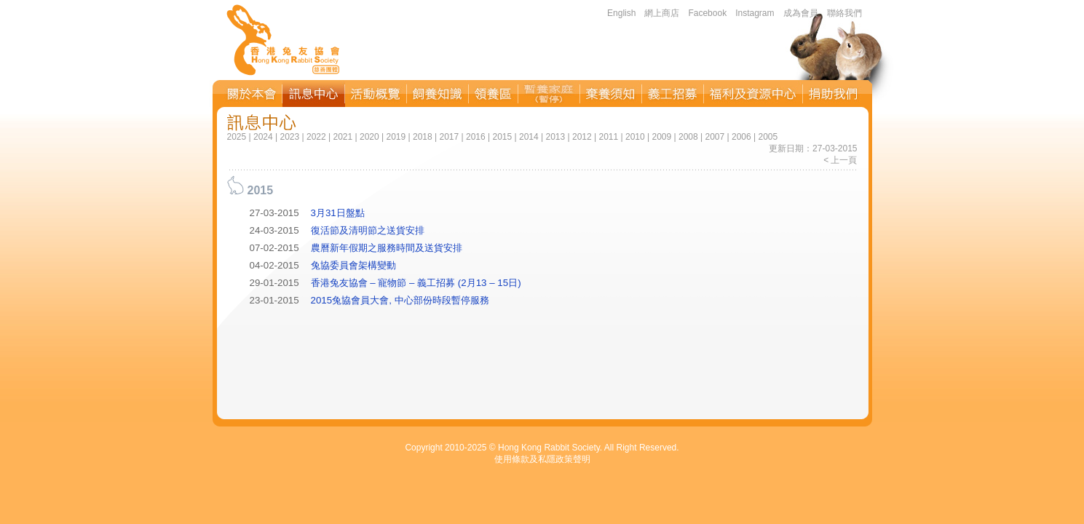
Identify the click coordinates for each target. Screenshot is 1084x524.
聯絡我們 (844, 13)
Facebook (707, 13)
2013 (555, 137)
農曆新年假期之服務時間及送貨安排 (386, 247)
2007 (714, 137)
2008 (688, 137)
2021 (343, 137)
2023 (290, 137)
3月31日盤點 (338, 212)
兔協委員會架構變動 (353, 265)
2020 (369, 137)
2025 (237, 137)
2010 (635, 137)
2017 (449, 137)
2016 (476, 137)
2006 (741, 137)
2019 (396, 137)
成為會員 (800, 13)
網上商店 (661, 13)
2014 (529, 137)
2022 (316, 137)
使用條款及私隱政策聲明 (542, 459)
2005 (768, 137)
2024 (263, 137)
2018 (422, 137)
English (621, 13)
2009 (661, 137)
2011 (608, 137)
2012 (582, 137)
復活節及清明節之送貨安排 (367, 230)
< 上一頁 (840, 160)
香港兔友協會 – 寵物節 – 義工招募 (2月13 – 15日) (416, 282)
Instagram (754, 13)
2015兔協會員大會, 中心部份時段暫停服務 (400, 300)
